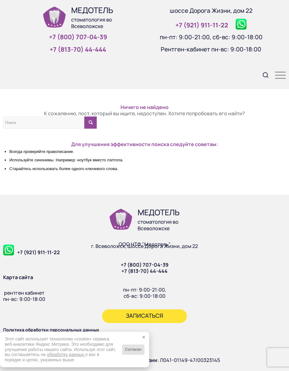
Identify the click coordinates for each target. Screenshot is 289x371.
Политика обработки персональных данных (51, 330)
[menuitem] (263, 74)
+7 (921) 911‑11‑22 (201, 25)
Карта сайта (18, 277)
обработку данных (66, 354)
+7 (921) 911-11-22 (38, 252)
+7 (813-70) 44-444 (144, 271)
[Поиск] (263, 74)
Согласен (133, 349)
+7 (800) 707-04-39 (145, 264)
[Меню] (277, 74)
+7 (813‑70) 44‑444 (78, 49)
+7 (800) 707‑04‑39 (78, 37)
